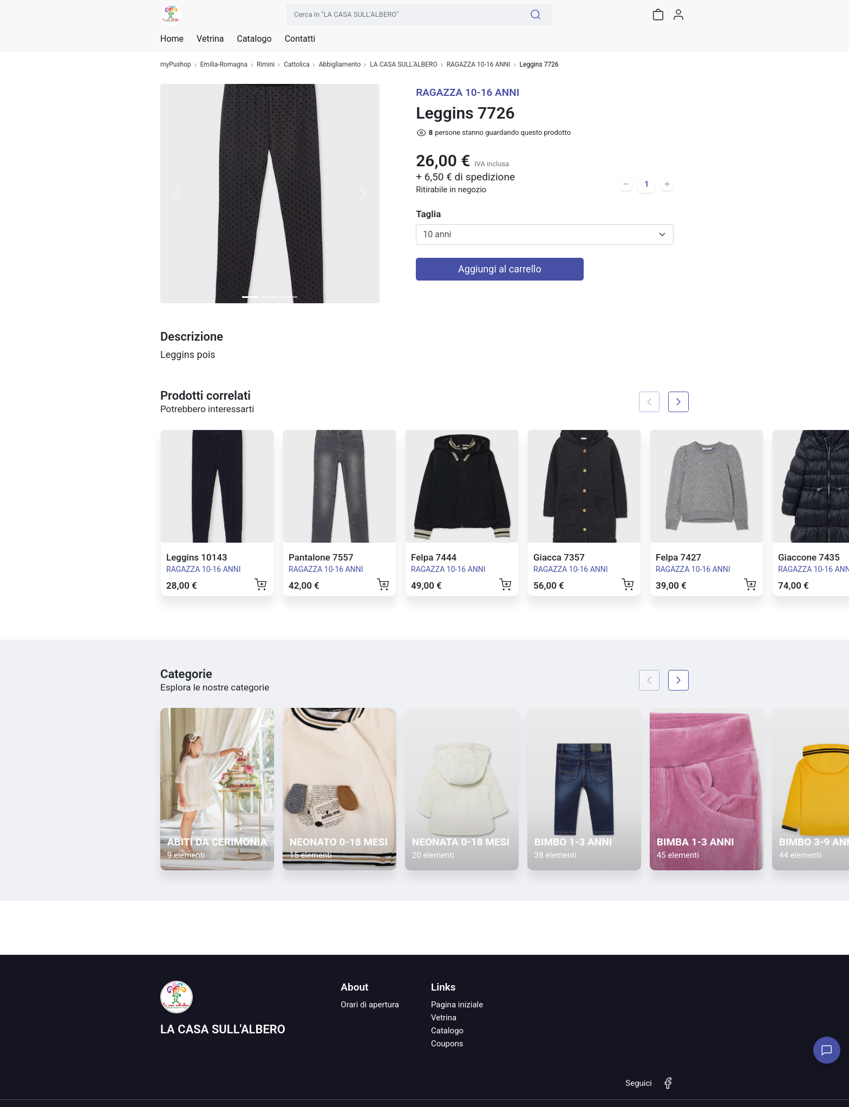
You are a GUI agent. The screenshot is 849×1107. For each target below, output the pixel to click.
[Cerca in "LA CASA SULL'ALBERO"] (404, 14)
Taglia (428, 214)
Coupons (447, 1044)
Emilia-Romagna (223, 64)
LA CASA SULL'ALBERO (403, 64)
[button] (176, 193)
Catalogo (254, 39)
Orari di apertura (370, 1005)
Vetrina (443, 1018)
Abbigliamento (340, 64)
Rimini (266, 64)
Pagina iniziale (457, 1005)
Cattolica (297, 64)
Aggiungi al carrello (499, 269)
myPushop (175, 64)
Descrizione (191, 336)
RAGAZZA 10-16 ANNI (479, 64)
